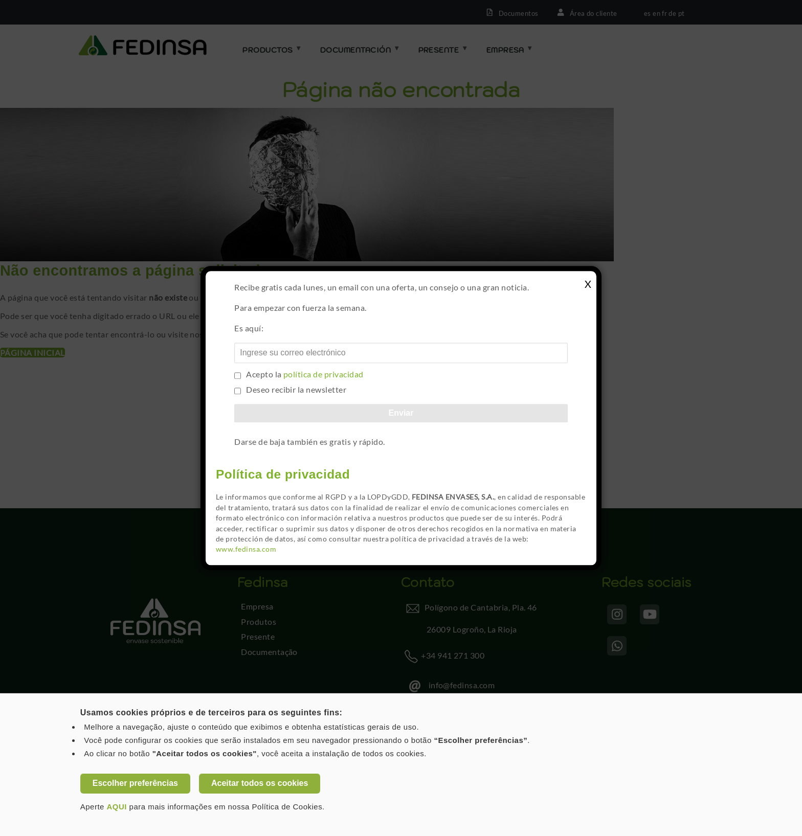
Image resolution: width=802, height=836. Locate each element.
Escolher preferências (135, 783)
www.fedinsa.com (246, 550)
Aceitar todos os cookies (259, 783)
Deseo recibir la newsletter (296, 389)
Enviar (401, 413)
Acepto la (304, 374)
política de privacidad (323, 374)
